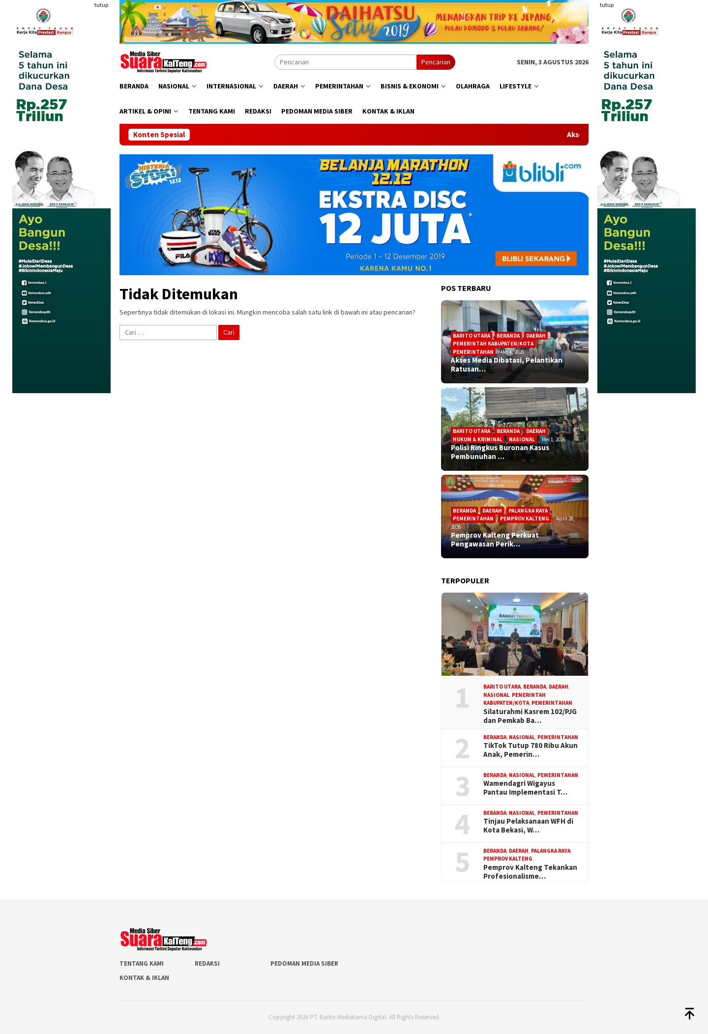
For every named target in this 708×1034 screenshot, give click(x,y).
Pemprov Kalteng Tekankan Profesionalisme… (530, 872)
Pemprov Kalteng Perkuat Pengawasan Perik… (495, 539)
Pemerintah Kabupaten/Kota (493, 343)
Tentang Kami (141, 963)
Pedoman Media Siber (304, 963)
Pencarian (435, 61)
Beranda (508, 335)
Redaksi (207, 963)
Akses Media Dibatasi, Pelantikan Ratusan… (506, 364)
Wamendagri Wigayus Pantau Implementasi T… (525, 788)
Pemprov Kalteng (524, 518)
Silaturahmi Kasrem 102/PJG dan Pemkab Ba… (530, 716)
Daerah (536, 335)
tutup (101, 4)
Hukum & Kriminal (477, 439)
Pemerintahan (473, 351)
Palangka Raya (528, 510)
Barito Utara (471, 335)
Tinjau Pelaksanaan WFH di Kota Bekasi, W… (528, 825)
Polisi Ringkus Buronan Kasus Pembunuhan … (500, 452)
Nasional (522, 439)
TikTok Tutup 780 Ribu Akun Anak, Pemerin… (530, 750)
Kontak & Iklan (144, 978)
